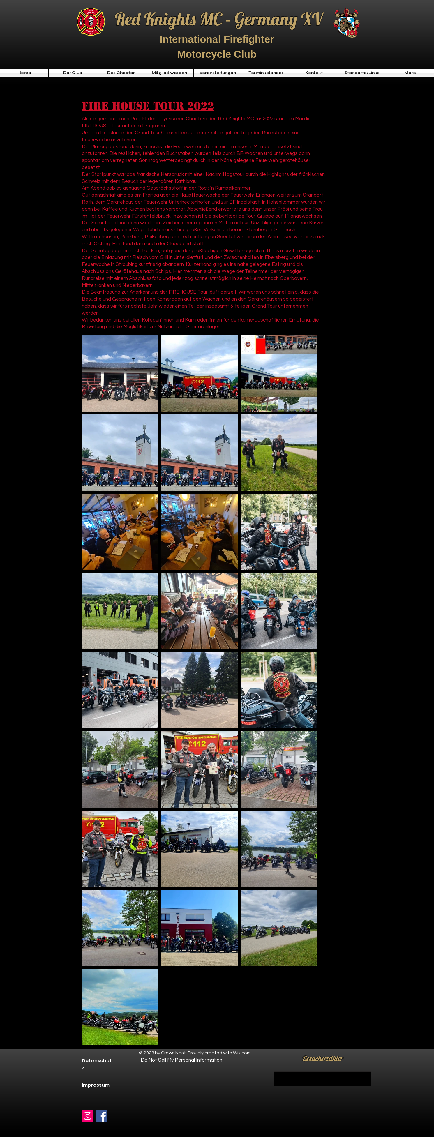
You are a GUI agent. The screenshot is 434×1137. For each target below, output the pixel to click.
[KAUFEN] (322, 1078)
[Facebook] (101, 1116)
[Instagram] (87, 1116)
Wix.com (242, 1053)
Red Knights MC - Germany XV (219, 19)
